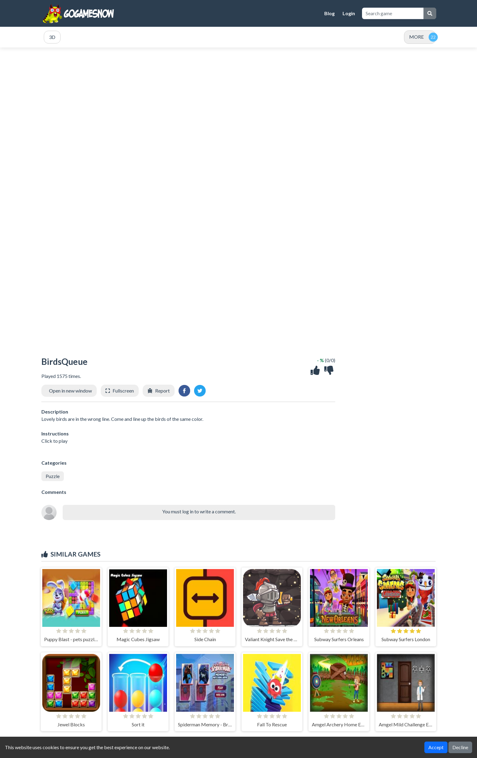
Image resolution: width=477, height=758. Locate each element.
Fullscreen (123, 390)
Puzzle (53, 476)
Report (162, 390)
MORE (416, 37)
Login (349, 13)
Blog (329, 13)
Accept (436, 747)
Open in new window (70, 390)
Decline (460, 747)
